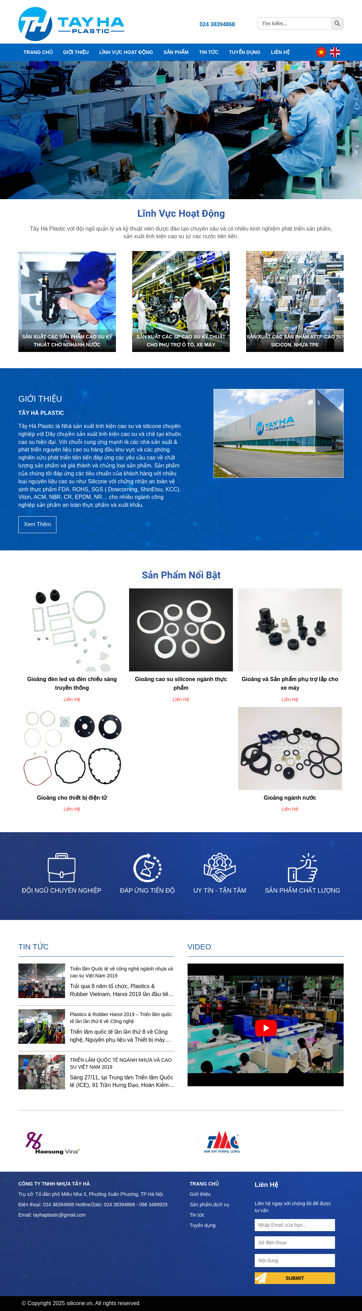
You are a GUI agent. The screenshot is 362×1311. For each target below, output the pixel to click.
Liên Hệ (280, 52)
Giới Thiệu (76, 52)
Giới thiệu (200, 1194)
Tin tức (197, 1215)
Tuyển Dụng (245, 52)
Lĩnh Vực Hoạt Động (126, 52)
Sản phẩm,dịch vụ (209, 1204)
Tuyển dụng (203, 1225)
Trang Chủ (38, 52)
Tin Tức (208, 52)
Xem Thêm (37, 524)
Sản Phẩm (175, 52)
